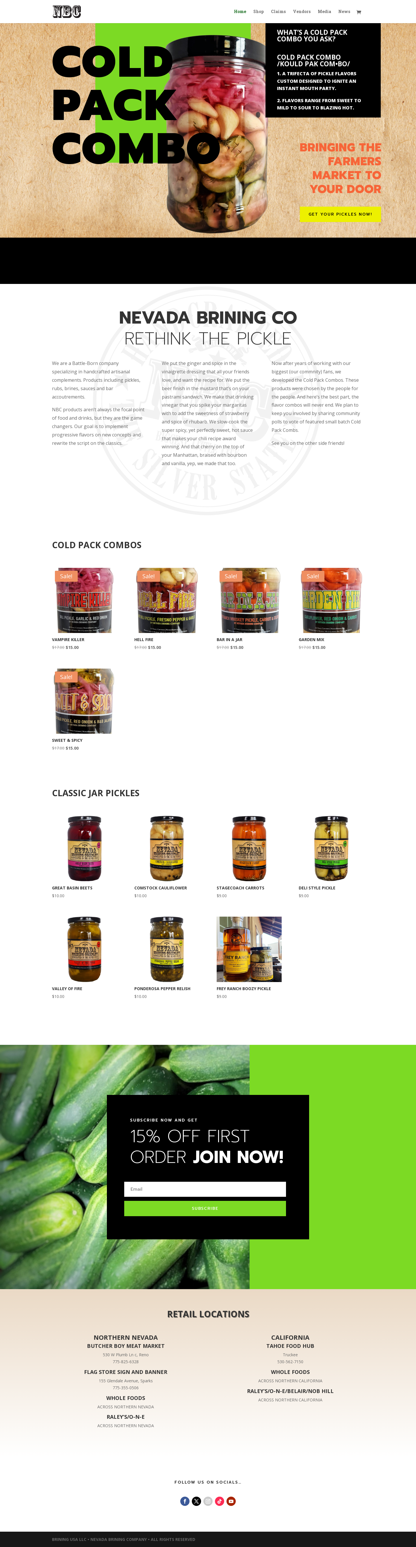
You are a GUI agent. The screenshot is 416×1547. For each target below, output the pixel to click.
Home (240, 12)
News (344, 12)
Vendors (302, 12)
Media (324, 12)
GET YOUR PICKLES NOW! (340, 214)
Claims (278, 12)
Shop (258, 12)
